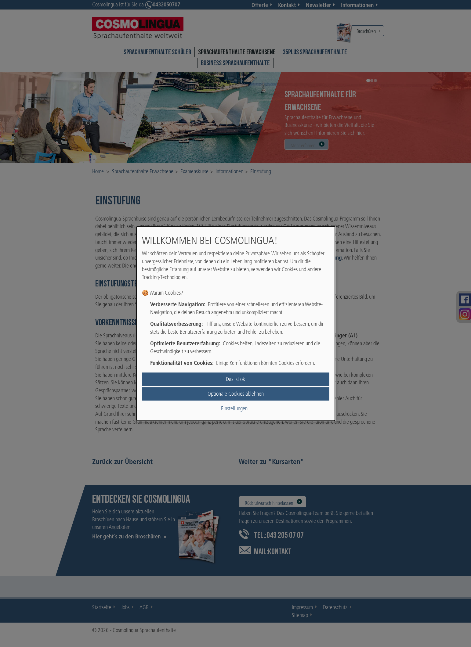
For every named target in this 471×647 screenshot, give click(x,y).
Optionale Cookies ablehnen (236, 393)
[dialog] (235, 323)
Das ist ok (235, 379)
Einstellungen (234, 408)
